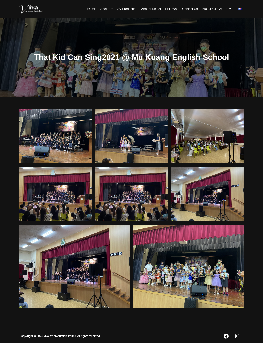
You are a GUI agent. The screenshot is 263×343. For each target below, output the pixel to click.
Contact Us (190, 8)
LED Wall (171, 8)
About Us (106, 8)
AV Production (127, 8)
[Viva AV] (31, 9)
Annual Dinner (151, 8)
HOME (91, 8)
